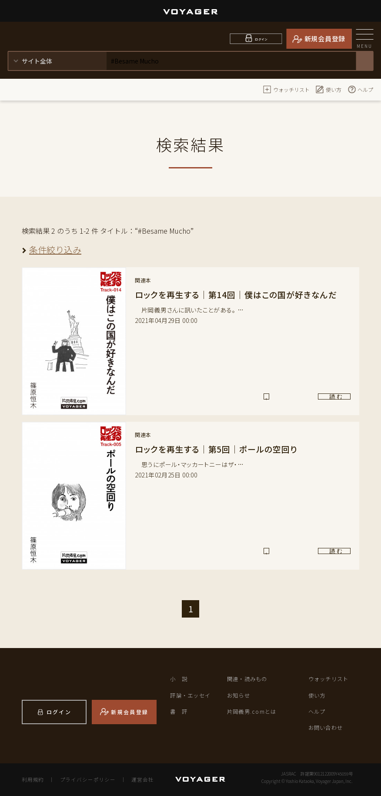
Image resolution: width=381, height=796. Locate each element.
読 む (314, 399)
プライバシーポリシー (85, 779)
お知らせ (239, 695)
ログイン (261, 38)
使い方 (328, 89)
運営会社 (137, 779)
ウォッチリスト (286, 89)
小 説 (179, 679)
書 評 (179, 711)
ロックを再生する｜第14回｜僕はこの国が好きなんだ (241, 294)
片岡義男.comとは (253, 711)
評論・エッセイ (192, 695)
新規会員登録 (325, 38)
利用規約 (32, 779)
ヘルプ (360, 89)
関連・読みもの (249, 679)
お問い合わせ (327, 727)
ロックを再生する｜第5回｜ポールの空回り (220, 449)
